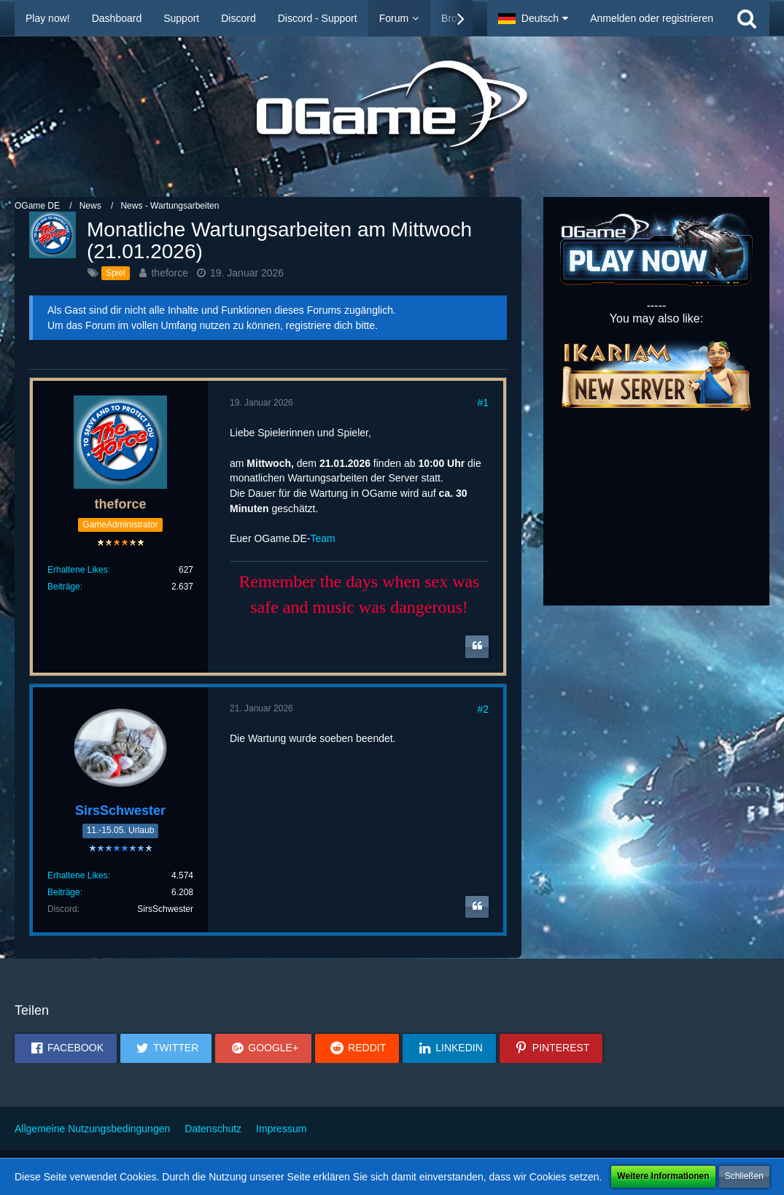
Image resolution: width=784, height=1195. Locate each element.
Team (322, 538)
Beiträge (63, 586)
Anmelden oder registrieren (651, 18)
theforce (169, 273)
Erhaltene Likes (77, 570)
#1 (483, 403)
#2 (483, 709)
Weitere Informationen (663, 1176)
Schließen (744, 1176)
